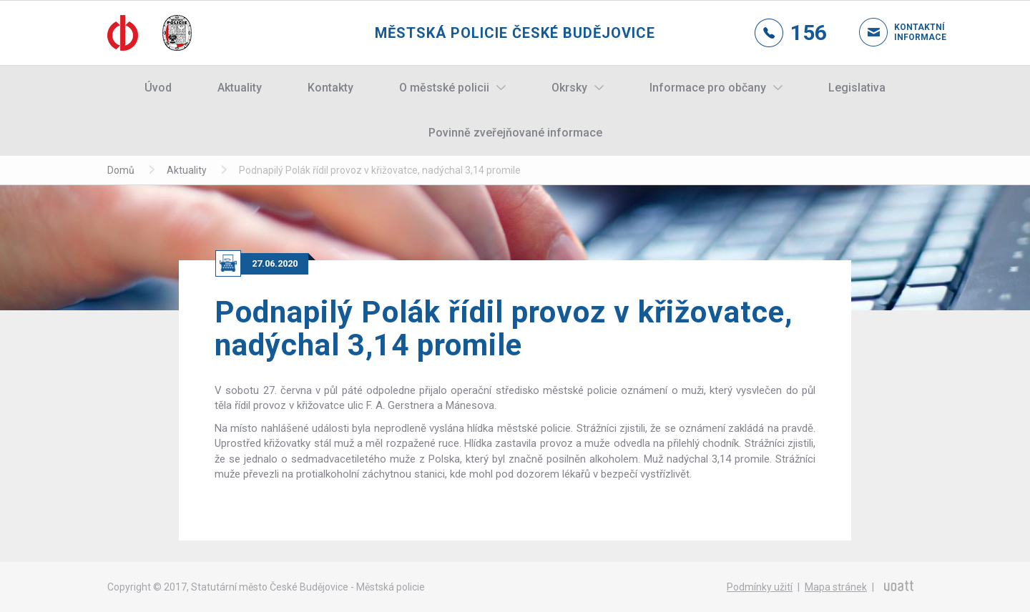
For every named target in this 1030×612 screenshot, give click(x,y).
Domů (120, 170)
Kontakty (330, 87)
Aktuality (239, 87)
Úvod (158, 87)
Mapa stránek (836, 587)
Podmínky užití (760, 587)
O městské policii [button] (444, 87)
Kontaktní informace (908, 32)
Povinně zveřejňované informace (515, 132)
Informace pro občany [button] (707, 87)
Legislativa (857, 87)
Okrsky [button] (569, 87)
